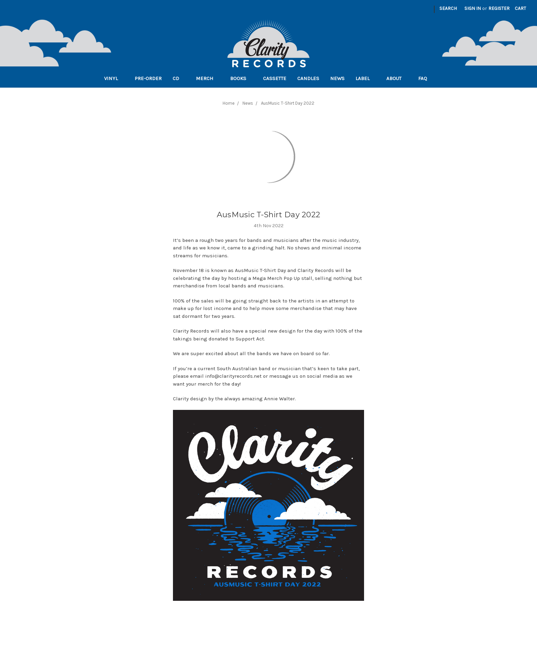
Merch (207, 78)
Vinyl (114, 78)
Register (499, 8)
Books (241, 78)
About (396, 78)
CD (179, 78)
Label (365, 78)
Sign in (472, 8)
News (337, 78)
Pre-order (148, 78)
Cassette (274, 78)
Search (448, 8)
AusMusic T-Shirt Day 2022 (268, 214)
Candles (308, 78)
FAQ (425, 78)
